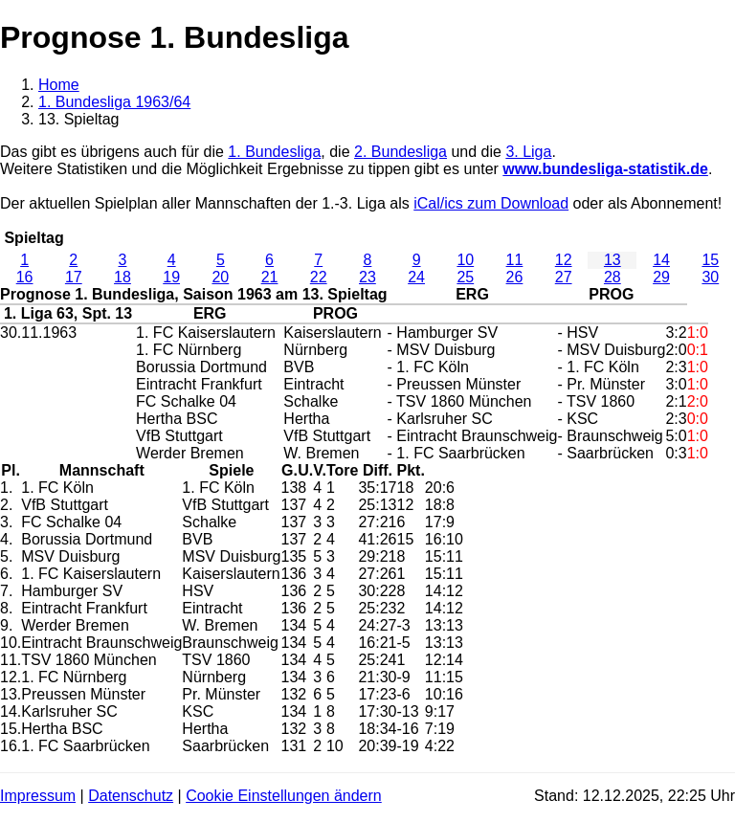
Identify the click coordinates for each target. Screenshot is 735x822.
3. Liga (528, 152)
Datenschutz (130, 796)
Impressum (38, 796)
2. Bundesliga (400, 152)
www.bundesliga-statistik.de (605, 169)
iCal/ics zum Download (490, 203)
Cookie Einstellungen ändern (284, 796)
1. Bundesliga (274, 152)
